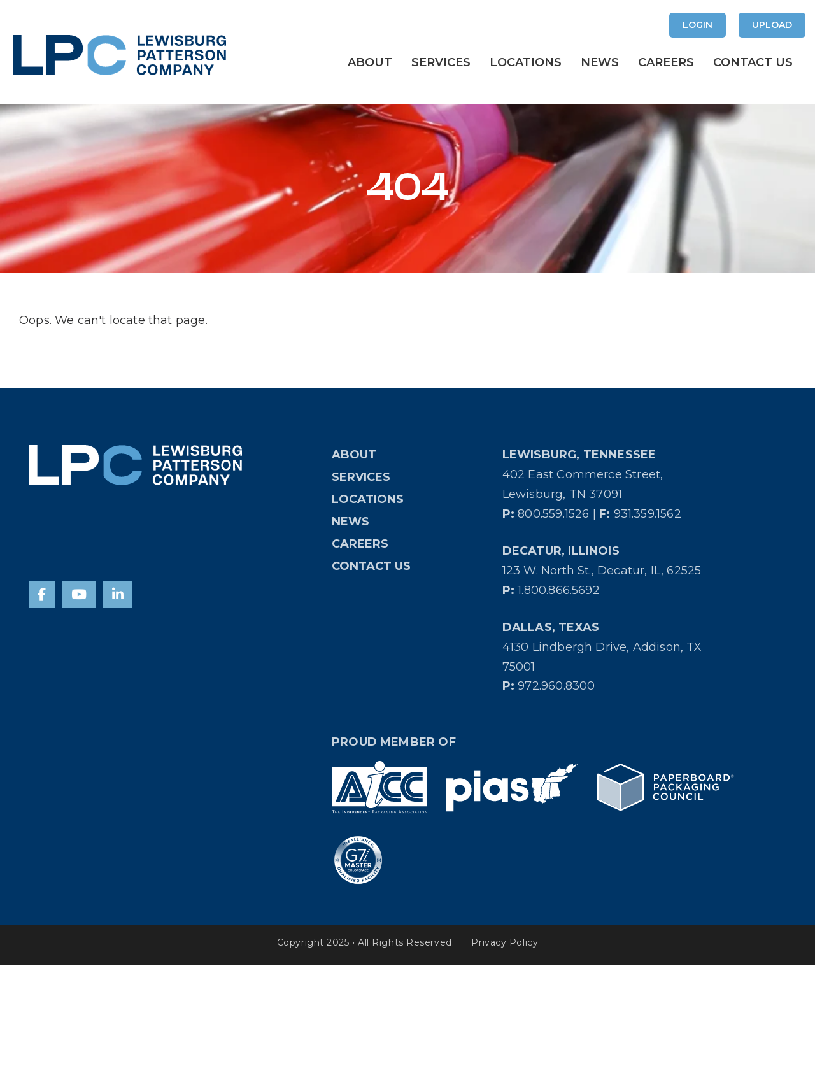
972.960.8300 (556, 686)
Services (441, 62)
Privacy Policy (504, 942)
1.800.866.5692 (559, 590)
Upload (772, 25)
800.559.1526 (553, 514)
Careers (666, 62)
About (370, 62)
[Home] (135, 465)
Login (697, 25)
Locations (526, 62)
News (600, 62)
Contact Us (753, 62)
